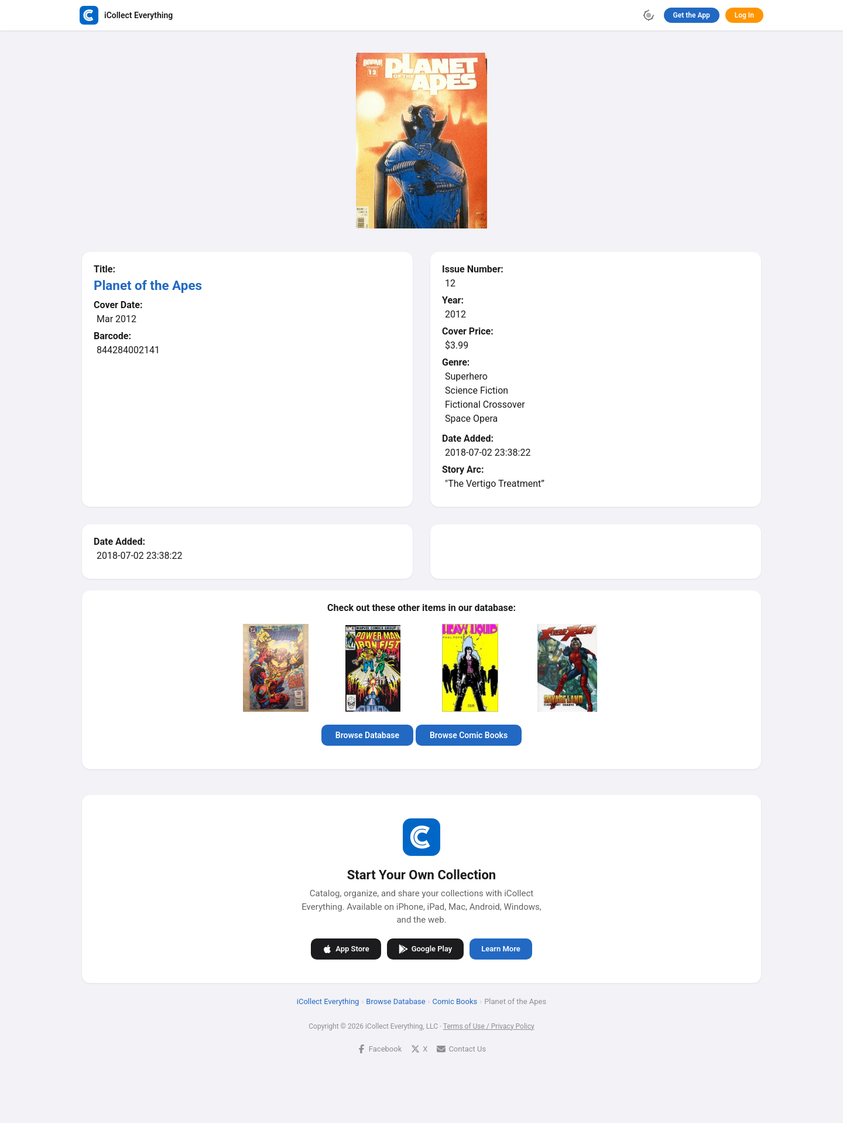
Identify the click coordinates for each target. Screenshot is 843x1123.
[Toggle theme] (648, 15)
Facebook (379, 1049)
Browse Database (367, 735)
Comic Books (455, 1001)
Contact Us (461, 1049)
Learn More (500, 948)
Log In (744, 15)
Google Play (426, 949)
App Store (346, 949)
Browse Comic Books (469, 735)
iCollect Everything (328, 1001)
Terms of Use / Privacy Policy (488, 1026)
